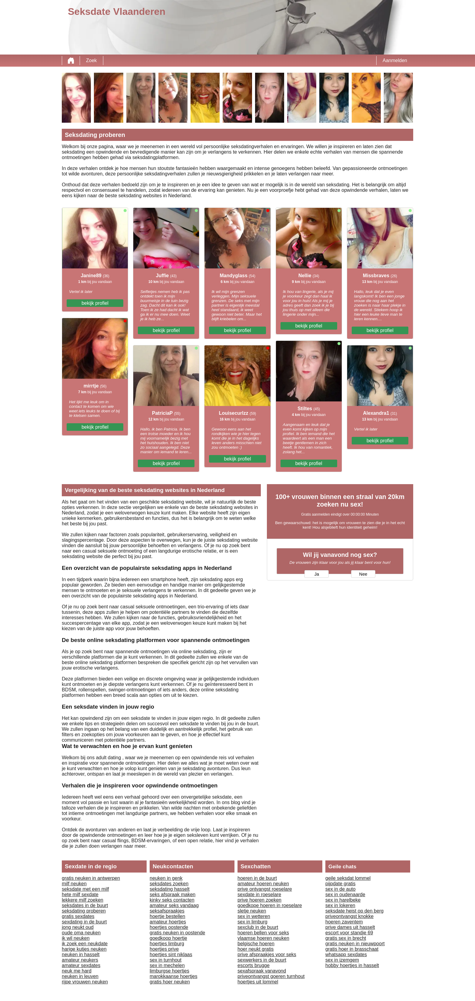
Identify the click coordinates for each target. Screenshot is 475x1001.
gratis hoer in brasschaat (351, 949)
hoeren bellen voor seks (263, 932)
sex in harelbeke (343, 900)
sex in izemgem (342, 960)
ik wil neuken (76, 938)
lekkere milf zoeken (82, 900)
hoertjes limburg (167, 943)
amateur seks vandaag (174, 905)
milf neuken (74, 883)
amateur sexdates (81, 965)
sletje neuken (252, 910)
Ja (316, 574)
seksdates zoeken (169, 883)
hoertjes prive (164, 949)
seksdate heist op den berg (354, 910)
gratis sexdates (78, 916)
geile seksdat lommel (347, 878)
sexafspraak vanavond (262, 970)
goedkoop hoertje (168, 938)
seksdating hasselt (170, 889)
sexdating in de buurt (84, 921)
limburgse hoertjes (169, 970)
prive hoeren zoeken (259, 900)
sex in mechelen (167, 965)
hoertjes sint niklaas (171, 954)
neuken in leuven (80, 976)
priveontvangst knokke (349, 916)
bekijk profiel (94, 303)
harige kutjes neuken (84, 949)
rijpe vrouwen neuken (85, 981)
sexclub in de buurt (258, 927)
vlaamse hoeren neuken (263, 938)
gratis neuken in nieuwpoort (355, 943)
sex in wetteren (254, 916)
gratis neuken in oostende (177, 932)
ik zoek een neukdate (85, 943)
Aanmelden (395, 60)
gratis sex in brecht (345, 938)
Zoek (91, 60)
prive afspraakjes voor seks (267, 954)
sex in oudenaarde (345, 894)
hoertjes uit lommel (258, 981)
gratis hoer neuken (170, 981)
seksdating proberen (84, 910)
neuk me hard (76, 970)
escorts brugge (254, 965)
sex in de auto (340, 889)
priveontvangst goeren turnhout (271, 976)
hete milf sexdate (80, 894)
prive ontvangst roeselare (265, 889)
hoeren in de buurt (257, 878)
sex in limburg (252, 921)
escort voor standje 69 (349, 932)
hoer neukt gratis (256, 949)
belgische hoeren (256, 943)
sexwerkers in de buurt (262, 960)
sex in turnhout (165, 960)
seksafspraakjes (167, 910)
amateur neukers (80, 960)
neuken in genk (166, 878)
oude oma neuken (81, 932)
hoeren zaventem (344, 921)
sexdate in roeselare (259, 894)
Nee (363, 574)
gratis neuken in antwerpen (91, 878)
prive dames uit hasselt (350, 927)
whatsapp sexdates (346, 954)
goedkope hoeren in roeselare (270, 905)
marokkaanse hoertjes (173, 976)
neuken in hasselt (81, 954)
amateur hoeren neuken (263, 883)
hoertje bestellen (167, 916)
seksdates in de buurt (85, 905)
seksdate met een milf (85, 889)
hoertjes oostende (169, 927)
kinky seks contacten (172, 900)
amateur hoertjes (168, 921)
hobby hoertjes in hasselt (352, 965)
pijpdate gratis (340, 883)
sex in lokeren (340, 905)
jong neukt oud (78, 927)
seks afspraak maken (172, 894)
